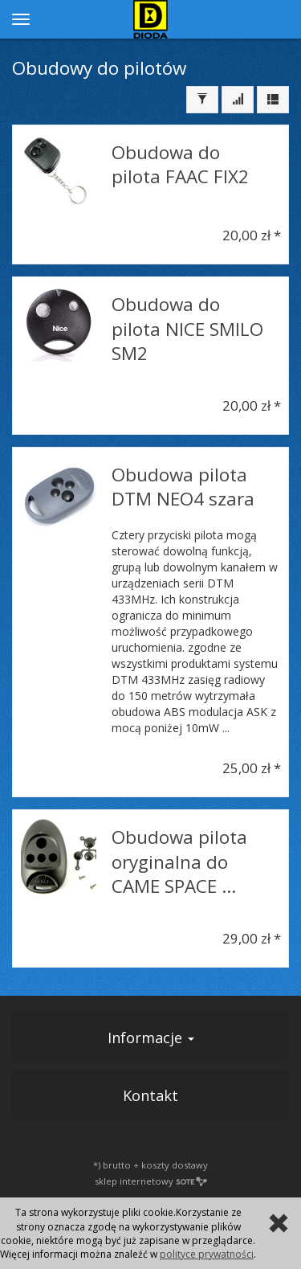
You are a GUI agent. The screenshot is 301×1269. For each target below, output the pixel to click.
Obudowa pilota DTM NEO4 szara (183, 486)
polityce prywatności (207, 1254)
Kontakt (150, 1095)
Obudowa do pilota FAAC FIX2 (180, 164)
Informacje (151, 1037)
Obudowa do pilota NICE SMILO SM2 (187, 328)
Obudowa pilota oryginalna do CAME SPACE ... (179, 861)
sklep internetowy (151, 1181)
